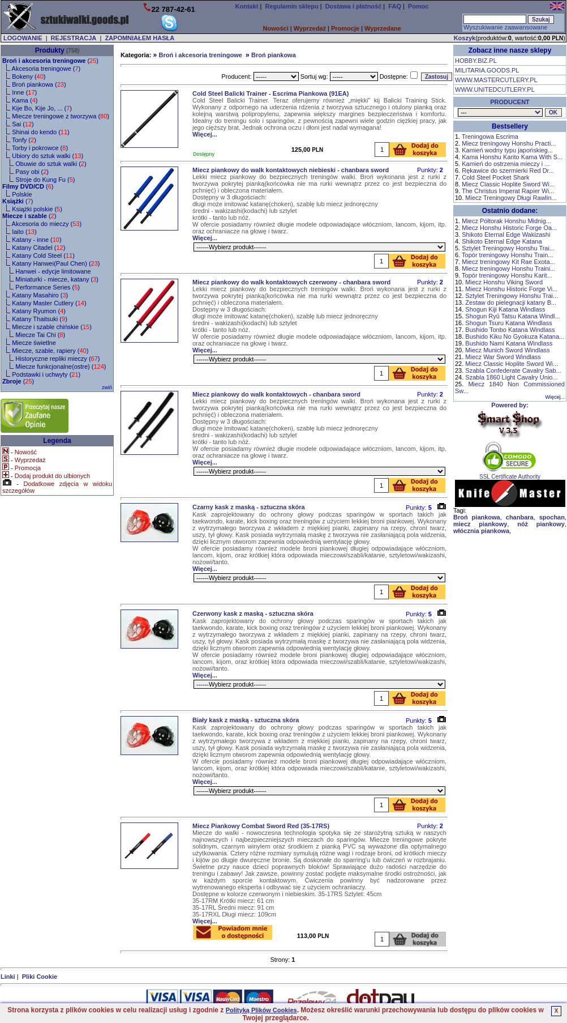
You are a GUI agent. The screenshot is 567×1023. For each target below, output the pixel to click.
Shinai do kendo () (41, 132)
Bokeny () (28, 76)
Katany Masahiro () (40, 295)
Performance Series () (47, 287)
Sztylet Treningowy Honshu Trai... (508, 248)
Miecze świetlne (34, 342)
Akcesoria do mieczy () (47, 223)
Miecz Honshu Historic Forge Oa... (509, 227)
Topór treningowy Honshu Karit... (507, 275)
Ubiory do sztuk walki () (47, 155)
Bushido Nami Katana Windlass (508, 343)
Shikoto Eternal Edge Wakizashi (506, 234)
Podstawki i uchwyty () (46, 374)
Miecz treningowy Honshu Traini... (508, 268)
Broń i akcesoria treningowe (200, 55)
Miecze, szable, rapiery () (50, 350)
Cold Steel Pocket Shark (495, 177)
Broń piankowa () (39, 84)
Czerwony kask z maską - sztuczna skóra (252, 613)
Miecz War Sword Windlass (502, 356)
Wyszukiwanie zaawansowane (505, 27)
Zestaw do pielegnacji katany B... (510, 302)
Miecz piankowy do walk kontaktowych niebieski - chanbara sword (290, 170)
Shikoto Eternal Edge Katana (502, 241)
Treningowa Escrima (490, 136)
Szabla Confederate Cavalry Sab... (513, 370)
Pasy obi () (32, 171)
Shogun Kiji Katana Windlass (505, 309)
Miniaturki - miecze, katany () (56, 279)
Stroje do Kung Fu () (45, 179)
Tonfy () (24, 140)
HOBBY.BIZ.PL (476, 60)
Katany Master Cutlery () (49, 303)
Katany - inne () (36, 239)
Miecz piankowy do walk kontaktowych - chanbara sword (276, 394)
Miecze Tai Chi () (40, 334)
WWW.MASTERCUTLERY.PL (496, 79)
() (50, 60)
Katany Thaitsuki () (39, 319)
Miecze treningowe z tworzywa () (60, 116)
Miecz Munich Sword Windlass (507, 350)
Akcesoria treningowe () (46, 68)
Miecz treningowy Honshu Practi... (509, 143)
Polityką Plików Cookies (261, 1010)
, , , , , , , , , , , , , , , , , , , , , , (500, 112)
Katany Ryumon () (39, 311)
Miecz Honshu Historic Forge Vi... (511, 288)
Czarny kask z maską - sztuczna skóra (248, 507)
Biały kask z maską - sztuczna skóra (245, 720)
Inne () (24, 92)
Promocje (345, 28)
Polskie (22, 194)
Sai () (23, 124)
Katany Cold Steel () (43, 255)
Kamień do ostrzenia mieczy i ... (505, 163)
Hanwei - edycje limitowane (53, 271)
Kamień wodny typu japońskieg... (507, 150)
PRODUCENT (510, 102)
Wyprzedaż (310, 28)
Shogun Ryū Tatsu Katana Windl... (512, 316)
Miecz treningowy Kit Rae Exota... (508, 261)
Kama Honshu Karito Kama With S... (512, 157)
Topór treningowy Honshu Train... (507, 255)
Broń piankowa (273, 55)
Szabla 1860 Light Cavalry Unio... (511, 377)
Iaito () (24, 231)
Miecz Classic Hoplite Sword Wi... (508, 184)
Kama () (24, 100)
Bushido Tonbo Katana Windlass (510, 329)
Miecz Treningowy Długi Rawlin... (510, 197)
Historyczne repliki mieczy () (57, 358)
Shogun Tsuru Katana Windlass (508, 322)
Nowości (276, 28)
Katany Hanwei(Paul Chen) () (56, 263)
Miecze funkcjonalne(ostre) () (60, 366)
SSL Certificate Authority (510, 474)
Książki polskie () (37, 209)
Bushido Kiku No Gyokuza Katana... (514, 336)
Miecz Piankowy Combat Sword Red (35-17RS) (260, 825)
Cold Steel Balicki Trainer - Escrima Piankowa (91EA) (270, 93)
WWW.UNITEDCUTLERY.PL (495, 89)
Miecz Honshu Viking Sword (504, 282)
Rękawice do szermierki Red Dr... (508, 170)
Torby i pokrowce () (40, 147)
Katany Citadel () (38, 247)
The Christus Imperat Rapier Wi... (508, 190)
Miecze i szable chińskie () (52, 326)
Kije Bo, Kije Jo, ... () (42, 108)
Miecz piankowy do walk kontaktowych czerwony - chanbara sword (291, 282)
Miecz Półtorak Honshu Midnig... (506, 221)
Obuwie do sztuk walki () (50, 163)
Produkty (50, 50)
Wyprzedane (382, 28)
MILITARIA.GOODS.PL (487, 70)
